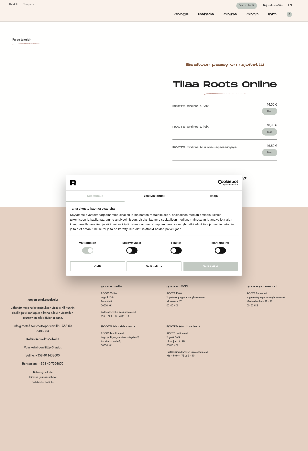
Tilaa (269, 111)
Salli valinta (154, 266)
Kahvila (206, 14)
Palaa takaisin (21, 39)
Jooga (181, 14)
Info (272, 14)
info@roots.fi (22, 326)
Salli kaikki (210, 266)
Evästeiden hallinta (43, 382)
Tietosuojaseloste (43, 372)
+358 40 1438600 (48, 355)
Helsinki (13, 4)
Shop (252, 14)
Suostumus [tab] (95, 195)
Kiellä (97, 266)
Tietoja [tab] (213, 195)
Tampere (28, 4)
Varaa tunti (246, 5)
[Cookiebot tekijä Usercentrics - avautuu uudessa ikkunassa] (221, 183)
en (290, 5)
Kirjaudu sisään (272, 5)
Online (230, 14)
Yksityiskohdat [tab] (153, 195)
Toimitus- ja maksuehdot (43, 377)
